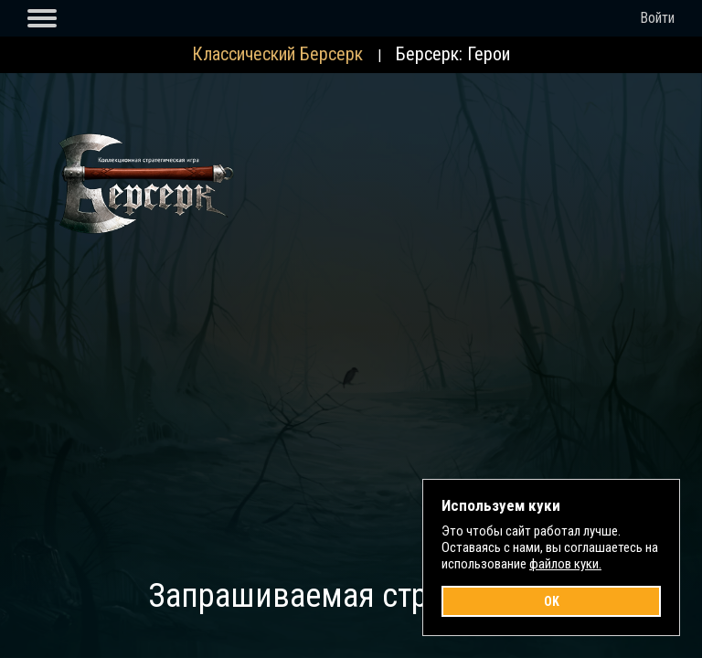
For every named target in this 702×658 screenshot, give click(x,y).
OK (551, 601)
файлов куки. (565, 564)
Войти (657, 18)
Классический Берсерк (277, 54)
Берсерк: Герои (453, 54)
